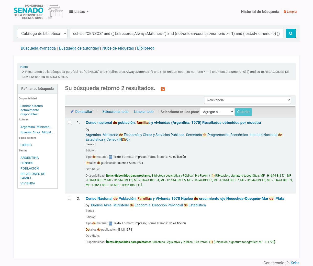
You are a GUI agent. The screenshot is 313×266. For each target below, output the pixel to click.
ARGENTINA (30, 158)
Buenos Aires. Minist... (37, 132)
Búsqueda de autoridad (79, 48)
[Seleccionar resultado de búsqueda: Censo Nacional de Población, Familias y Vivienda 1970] (69, 198)
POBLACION (30, 168)
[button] (79, 12)
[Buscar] (291, 33)
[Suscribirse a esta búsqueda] (162, 88)
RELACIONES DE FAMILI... (33, 176)
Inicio (24, 67)
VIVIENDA (28, 183)
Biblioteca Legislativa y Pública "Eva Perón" (38, 11)
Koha (295, 263)
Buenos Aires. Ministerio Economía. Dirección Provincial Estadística (148, 205)
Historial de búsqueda (260, 11)
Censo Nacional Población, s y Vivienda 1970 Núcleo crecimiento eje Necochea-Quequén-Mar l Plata (185, 198)
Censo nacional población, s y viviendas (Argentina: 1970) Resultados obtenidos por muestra (173, 122)
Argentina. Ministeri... (36, 127)
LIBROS (26, 145)
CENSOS (27, 163)
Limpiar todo (144, 112)
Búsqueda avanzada (38, 48)
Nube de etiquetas (118, 48)
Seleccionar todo (115, 112)
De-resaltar (81, 112)
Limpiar (290, 11)
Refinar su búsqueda (37, 89)
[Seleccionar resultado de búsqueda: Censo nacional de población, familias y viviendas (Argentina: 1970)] (69, 122)
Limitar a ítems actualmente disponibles (32, 110)
